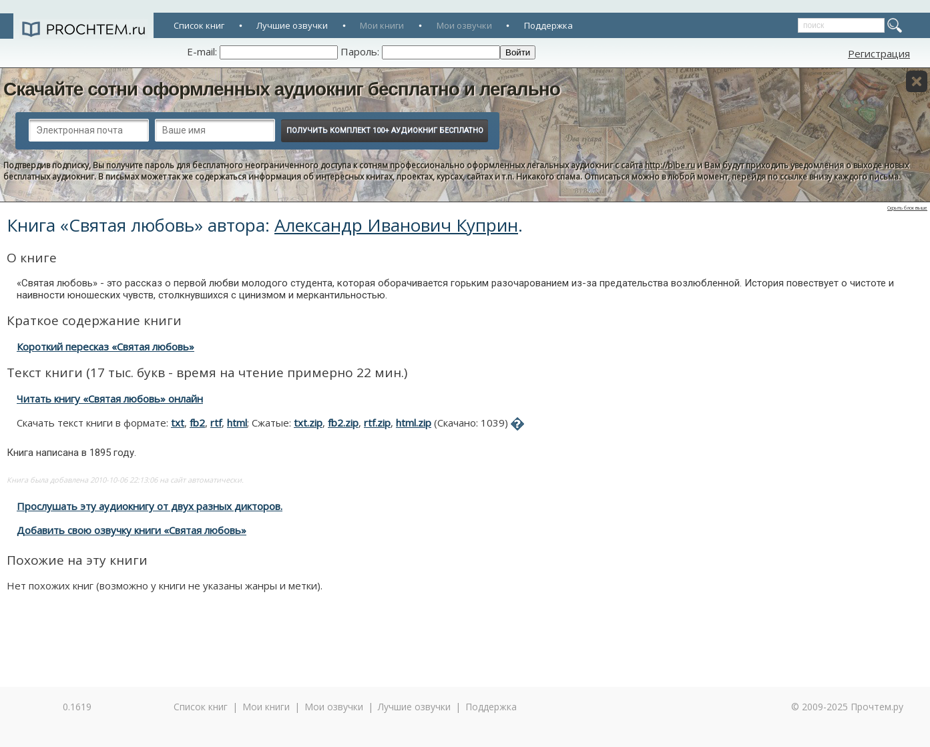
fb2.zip (343, 422)
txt (177, 422)
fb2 (197, 422)
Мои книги (382, 25)
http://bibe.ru (670, 165)
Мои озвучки (464, 25)
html (237, 422)
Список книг (199, 25)
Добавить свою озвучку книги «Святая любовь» (131, 530)
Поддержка (548, 25)
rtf (216, 422)
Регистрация (879, 53)
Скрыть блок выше (907, 208)
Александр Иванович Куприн (396, 225)
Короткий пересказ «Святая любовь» (105, 346)
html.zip (413, 422)
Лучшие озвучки (292, 25)
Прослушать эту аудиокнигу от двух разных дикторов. (149, 506)
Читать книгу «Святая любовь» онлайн (110, 398)
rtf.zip (377, 422)
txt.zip (308, 422)
